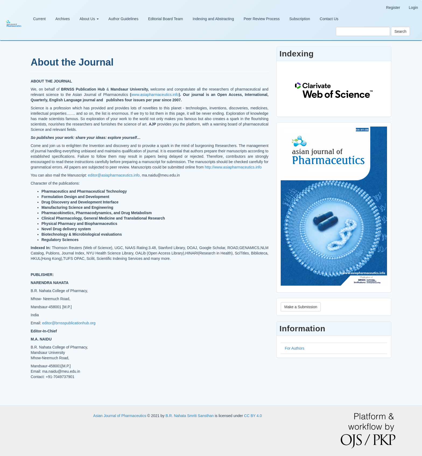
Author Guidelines (123, 19)
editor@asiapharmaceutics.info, (114, 175)
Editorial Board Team (165, 19)
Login (413, 7)
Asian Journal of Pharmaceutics (120, 416)
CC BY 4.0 (253, 416)
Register (393, 7)
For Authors (294, 348)
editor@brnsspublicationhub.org (69, 323)
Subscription (299, 19)
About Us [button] (89, 19)
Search (400, 31)
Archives (62, 19)
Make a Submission (300, 307)
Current (39, 19)
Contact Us (329, 19)
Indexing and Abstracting (213, 19)
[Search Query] (363, 31)
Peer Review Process (262, 19)
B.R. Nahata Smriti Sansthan (190, 416)
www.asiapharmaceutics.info (155, 94)
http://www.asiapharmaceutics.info (233, 167)
